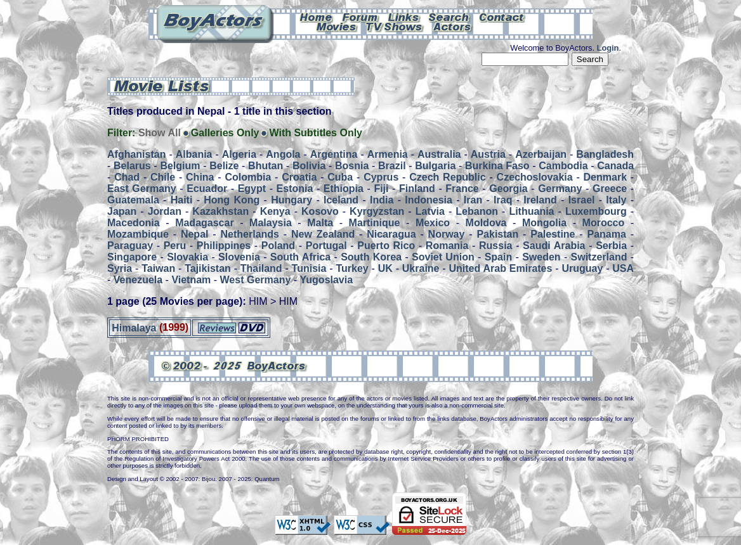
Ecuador (207, 188)
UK (385, 268)
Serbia (611, 245)
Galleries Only (225, 132)
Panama (606, 234)
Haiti (182, 200)
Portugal (326, 245)
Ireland (539, 200)
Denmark (605, 177)
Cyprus (381, 177)
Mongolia (544, 222)
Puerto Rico (386, 245)
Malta (320, 222)
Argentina (334, 154)
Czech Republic (447, 177)
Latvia (430, 211)
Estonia (295, 188)
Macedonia (133, 222)
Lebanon (477, 211)
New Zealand (323, 234)
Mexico (433, 222)
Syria (119, 268)
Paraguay (130, 245)
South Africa (300, 257)
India (381, 200)
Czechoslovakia (535, 177)
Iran (473, 200)
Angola (283, 154)
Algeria (239, 154)
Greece (610, 188)
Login (608, 48)
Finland (417, 188)
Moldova (486, 222)
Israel (581, 200)
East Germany (141, 188)
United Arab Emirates (501, 268)
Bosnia (352, 165)
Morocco (603, 222)
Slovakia (187, 257)
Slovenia (239, 257)
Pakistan (497, 234)
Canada (615, 165)
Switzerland (599, 257)
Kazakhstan (220, 211)
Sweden (541, 257)
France (461, 188)
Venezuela (138, 279)
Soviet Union (443, 257)
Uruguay (582, 268)
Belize (224, 165)
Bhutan (265, 165)
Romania (447, 245)
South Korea (371, 257)
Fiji (381, 188)
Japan (121, 211)
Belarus (132, 165)
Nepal (195, 234)
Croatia (299, 177)
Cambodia (563, 165)
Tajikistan (208, 268)
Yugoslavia (326, 279)
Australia (439, 154)
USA (623, 268)
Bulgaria (435, 165)
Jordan (164, 211)
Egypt (252, 188)
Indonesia (428, 200)
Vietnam (191, 279)
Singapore (132, 257)
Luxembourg (596, 211)
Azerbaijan (541, 154)
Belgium (180, 165)
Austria (488, 154)
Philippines (224, 245)
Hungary (291, 200)
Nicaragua (391, 234)
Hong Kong (231, 200)
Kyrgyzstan (377, 211)
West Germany (255, 279)
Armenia (387, 154)
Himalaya (134, 327)
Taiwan (158, 268)
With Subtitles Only (315, 132)
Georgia (508, 188)
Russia (495, 245)
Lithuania (531, 211)
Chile (162, 177)
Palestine (552, 234)
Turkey (352, 268)
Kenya (275, 211)
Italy (616, 200)
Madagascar (204, 222)
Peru (175, 245)
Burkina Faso (497, 165)
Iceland (341, 200)
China (200, 177)
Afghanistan (136, 154)
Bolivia (308, 165)
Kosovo (320, 211)
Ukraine (421, 268)
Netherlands (250, 234)
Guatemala (133, 200)
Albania (194, 154)
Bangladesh (605, 154)
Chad (127, 177)
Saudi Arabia (554, 245)
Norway (446, 234)
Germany (560, 188)
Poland (278, 245)
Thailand (261, 268)
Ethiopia (344, 188)
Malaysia (270, 222)
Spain (499, 257)
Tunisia (309, 268)
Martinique (374, 222)
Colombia (248, 177)
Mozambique (138, 234)
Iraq (503, 200)
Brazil (392, 165)
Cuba (340, 177)
